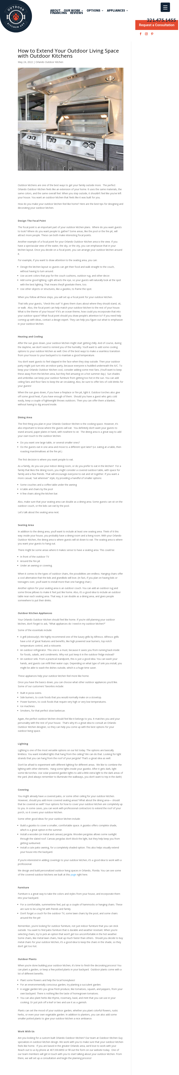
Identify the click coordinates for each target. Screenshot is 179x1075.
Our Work (72, 10)
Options (93, 10)
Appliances (116, 10)
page (73, 874)
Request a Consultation (156, 25)
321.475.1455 (161, 20)
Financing (58, 13)
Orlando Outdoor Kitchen (49, 62)
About (55, 10)
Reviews (76, 13)
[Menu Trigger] (165, 7)
